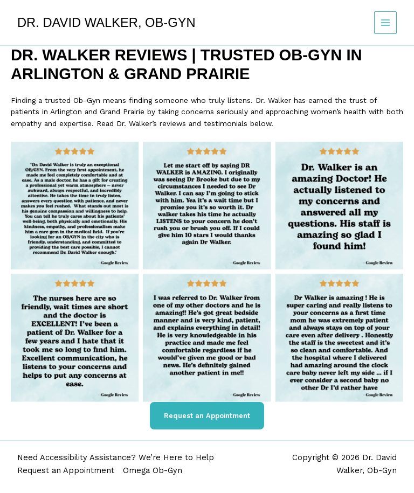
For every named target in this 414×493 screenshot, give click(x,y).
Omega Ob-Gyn (152, 470)
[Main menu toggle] (385, 22)
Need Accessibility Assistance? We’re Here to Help (115, 457)
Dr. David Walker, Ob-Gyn (106, 23)
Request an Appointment (207, 416)
